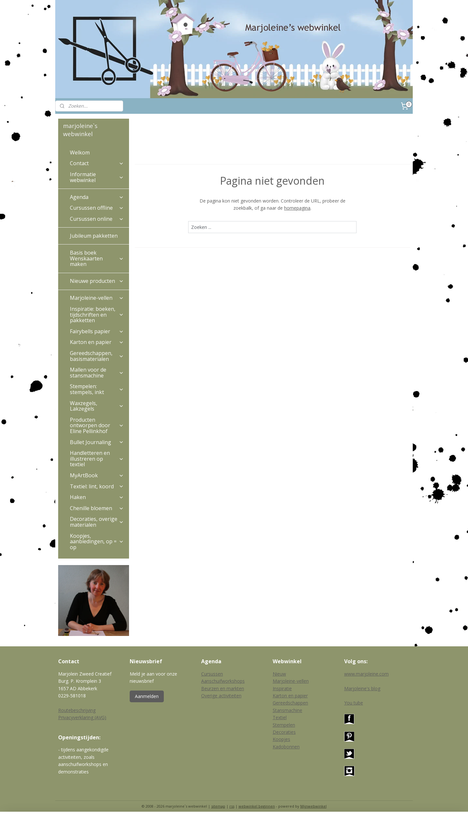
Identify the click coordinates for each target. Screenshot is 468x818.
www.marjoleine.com (366, 674)
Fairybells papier (97, 331)
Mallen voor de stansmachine (97, 372)
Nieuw (279, 674)
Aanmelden (147, 696)
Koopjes (281, 739)
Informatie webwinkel (97, 177)
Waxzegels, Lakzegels (97, 406)
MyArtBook (97, 475)
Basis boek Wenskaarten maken (97, 258)
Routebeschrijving (77, 710)
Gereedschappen (290, 703)
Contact (97, 163)
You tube (353, 703)
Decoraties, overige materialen (97, 521)
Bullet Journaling (97, 442)
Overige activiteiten (221, 696)
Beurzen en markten (222, 688)
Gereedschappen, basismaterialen (97, 356)
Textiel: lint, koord (97, 486)
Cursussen (212, 674)
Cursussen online (97, 218)
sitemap (218, 806)
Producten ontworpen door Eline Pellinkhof (97, 425)
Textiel (280, 717)
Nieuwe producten (97, 280)
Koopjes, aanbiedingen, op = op (97, 541)
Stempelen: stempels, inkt (97, 389)
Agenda (97, 197)
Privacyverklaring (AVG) (82, 717)
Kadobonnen (286, 747)
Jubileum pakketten (94, 235)
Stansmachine (287, 710)
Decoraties (284, 732)
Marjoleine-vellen (97, 297)
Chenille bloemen (97, 508)
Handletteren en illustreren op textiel (97, 458)
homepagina (297, 208)
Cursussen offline (97, 207)
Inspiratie (282, 688)
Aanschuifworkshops (223, 681)
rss (231, 806)
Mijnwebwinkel (313, 806)
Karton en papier (97, 342)
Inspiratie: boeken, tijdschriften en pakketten (97, 314)
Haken (97, 497)
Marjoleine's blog (362, 688)
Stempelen (284, 725)
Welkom (80, 152)
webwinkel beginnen (257, 806)
